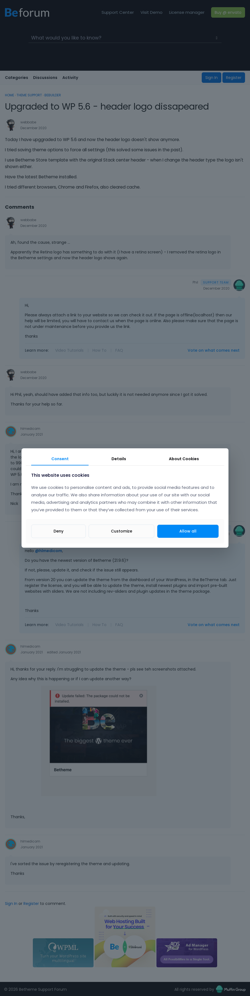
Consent (60, 459)
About (184, 459)
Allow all (187, 531)
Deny (58, 531)
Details (118, 459)
